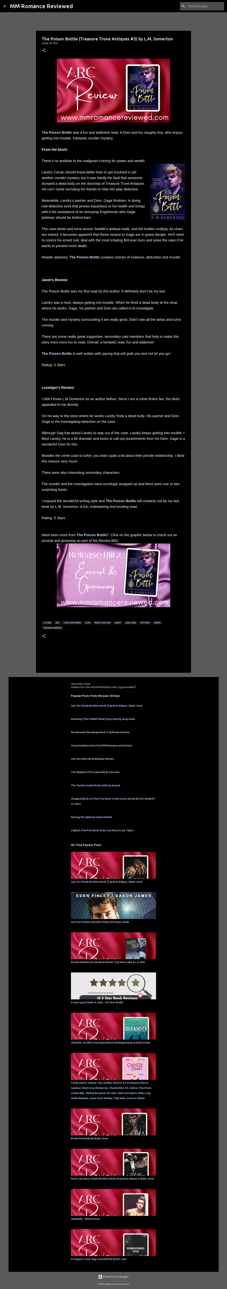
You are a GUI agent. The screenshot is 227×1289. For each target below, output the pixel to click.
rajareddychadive (121, 1284)
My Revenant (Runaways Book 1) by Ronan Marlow (100, 732)
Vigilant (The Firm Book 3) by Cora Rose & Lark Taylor (102, 830)
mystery (145, 623)
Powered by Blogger (113, 1276)
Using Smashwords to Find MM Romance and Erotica (101, 745)
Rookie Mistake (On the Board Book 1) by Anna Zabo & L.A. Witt (108, 962)
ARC (58, 623)
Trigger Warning (52, 628)
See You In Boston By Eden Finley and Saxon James (100, 922)
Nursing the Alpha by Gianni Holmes (91, 817)
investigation (102, 623)
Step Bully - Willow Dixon (85, 1218)
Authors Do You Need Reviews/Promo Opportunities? (103, 687)
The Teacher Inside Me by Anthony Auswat (95, 785)
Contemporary (72, 623)
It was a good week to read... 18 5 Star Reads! (97, 1002)
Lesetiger (130, 623)
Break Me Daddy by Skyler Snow (89, 1138)
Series (157, 623)
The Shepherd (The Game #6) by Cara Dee (95, 772)
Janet (118, 623)
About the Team (80, 684)
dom (87, 623)
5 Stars (47, 623)
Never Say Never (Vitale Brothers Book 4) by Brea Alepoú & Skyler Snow (112, 1178)
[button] (44, 50)
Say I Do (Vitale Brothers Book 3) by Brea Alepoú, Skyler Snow (107, 705)
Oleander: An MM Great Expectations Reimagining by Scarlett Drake (110, 1042)
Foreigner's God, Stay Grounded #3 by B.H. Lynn (99, 1259)
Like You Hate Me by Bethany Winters (92, 758)
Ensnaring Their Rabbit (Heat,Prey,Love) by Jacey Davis (103, 719)
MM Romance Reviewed (41, 6)
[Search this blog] (205, 6)
